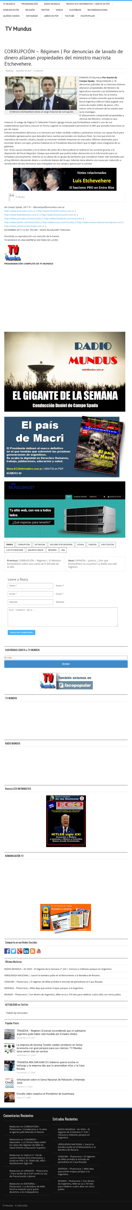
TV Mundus (9, 3)
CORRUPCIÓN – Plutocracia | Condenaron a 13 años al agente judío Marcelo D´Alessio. (28, 1129)
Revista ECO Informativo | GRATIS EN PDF (88, 3)
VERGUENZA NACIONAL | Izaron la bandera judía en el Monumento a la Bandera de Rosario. (52, 975)
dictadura (40, 544)
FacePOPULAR (88, 15)
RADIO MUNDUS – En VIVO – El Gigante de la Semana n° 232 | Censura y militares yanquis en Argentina (58, 969)
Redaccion (10, 71)
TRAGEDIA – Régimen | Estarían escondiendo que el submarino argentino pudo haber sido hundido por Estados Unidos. (51, 1032)
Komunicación (11, 9)
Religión (30, 9)
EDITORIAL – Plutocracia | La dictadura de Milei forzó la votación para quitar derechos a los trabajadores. (27, 1187)
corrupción (24, 544)
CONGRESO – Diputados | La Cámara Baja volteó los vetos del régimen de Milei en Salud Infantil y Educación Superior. (27, 1143)
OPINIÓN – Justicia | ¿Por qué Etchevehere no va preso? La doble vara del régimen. (92, 564)
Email (59, 593)
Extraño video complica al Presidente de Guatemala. (46, 1093)
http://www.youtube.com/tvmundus (23, 218)
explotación (107, 544)
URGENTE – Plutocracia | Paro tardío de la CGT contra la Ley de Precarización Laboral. (28, 1173)
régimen (52, 550)
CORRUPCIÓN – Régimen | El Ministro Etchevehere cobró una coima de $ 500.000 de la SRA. (34, 564)
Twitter (45, 9)
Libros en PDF (51, 15)
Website (60, 601)
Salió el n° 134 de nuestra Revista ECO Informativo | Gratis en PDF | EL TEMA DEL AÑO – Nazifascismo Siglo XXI (28, 1159)
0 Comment (38, 71)
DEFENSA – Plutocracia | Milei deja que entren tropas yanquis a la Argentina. (44, 988)
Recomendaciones (97, 9)
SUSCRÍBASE (75, 9)
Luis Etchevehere (14, 550)
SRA (63, 550)
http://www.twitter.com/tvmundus (22, 222)
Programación (29, 3)
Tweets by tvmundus (17, 1012)
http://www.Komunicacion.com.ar (58, 214)
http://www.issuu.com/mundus (58, 222)
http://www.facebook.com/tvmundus (63, 218)
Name (59, 585)
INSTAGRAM (32, 15)
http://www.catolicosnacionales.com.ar (24, 226)
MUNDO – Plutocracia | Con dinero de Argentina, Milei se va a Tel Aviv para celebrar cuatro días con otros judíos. (62, 994)
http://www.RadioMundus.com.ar (21, 214)
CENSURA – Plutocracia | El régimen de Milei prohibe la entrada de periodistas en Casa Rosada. (53, 981)
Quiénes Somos (11, 15)
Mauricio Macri (35, 550)
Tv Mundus (20, 197)
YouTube (69, 15)
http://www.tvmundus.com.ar (19, 210)
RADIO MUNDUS (52, 3)
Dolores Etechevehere (61, 544)
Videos (59, 9)
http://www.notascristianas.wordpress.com (99, 222)
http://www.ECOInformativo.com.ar (55, 210)
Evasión (93, 544)
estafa (80, 544)
